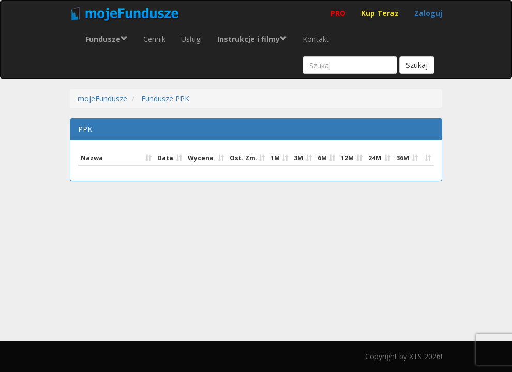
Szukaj (417, 65)
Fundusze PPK (165, 98)
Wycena (201, 157)
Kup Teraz (380, 13)
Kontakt (316, 39)
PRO (337, 13)
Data (165, 157)
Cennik (154, 39)
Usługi (191, 39)
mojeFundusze (102, 98)
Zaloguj (428, 13)
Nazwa (92, 157)
